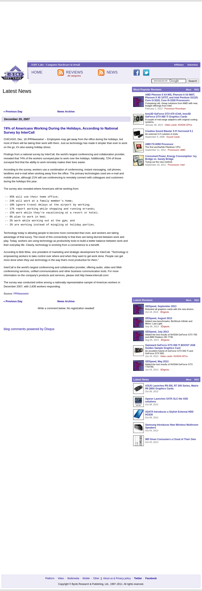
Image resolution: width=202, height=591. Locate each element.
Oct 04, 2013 (151, 430)
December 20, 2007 (17, 119)
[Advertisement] (101, 30)
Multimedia (73, 578)
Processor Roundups (175, 108)
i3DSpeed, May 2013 (157, 361)
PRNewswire (21, 293)
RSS (196, 89)
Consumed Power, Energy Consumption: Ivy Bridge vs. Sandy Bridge (171, 157)
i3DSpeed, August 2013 (158, 318)
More (188, 89)
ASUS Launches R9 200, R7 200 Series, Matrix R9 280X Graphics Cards (171, 387)
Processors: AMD (176, 150)
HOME (36, 72)
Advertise (192, 65)
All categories (74, 76)
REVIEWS (74, 72)
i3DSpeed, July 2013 (157, 331)
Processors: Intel (176, 165)
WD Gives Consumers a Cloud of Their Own (170, 439)
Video (61, 578)
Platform (49, 578)
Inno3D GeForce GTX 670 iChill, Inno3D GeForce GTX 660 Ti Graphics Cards (168, 115)
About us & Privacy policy (117, 578)
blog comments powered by (29, 329)
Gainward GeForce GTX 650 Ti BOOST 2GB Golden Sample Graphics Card (170, 346)
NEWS (112, 72)
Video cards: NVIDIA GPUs (178, 125)
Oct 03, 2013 (151, 442)
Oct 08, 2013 (151, 391)
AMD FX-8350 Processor (159, 144)
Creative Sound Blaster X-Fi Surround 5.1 (169, 131)
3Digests (164, 312)
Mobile (86, 578)
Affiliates (179, 65)
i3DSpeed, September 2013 (160, 306)
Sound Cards (173, 137)
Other (96, 578)
